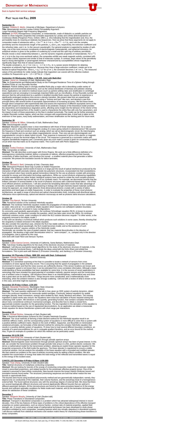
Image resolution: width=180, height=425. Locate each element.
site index (31, 418)
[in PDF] (14, 34)
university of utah (75, 418)
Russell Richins (16, 314)
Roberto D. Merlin (17, 27)
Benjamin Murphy (17, 397)
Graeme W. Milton (17, 123)
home (24, 418)
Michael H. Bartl (17, 165)
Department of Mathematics (27, 5)
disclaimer (49, 418)
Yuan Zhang (15, 363)
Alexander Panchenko (19, 287)
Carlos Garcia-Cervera (19, 243)
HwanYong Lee (16, 338)
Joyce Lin (14, 80)
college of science (61, 418)
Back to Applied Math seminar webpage (18, 11)
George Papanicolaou (19, 257)
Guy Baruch (15, 201)
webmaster (40, 418)
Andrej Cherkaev (17, 148)
